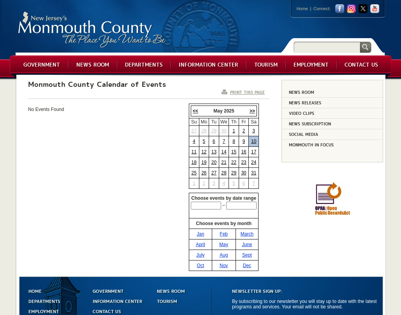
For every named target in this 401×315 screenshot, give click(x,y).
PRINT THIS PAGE (247, 92)
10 (253, 141)
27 (194, 131)
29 (213, 131)
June (247, 245)
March (247, 235)
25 (194, 173)
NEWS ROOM (171, 291)
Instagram (351, 8)
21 (223, 162)
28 (203, 131)
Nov (224, 266)
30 (223, 131)
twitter (363, 8)
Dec (247, 266)
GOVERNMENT (108, 291)
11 (194, 152)
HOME (35, 291)
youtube (374, 8)
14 (223, 152)
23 (243, 162)
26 (203, 173)
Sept (247, 256)
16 (243, 152)
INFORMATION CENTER (117, 301)
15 (233, 152)
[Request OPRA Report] (332, 213)
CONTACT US (107, 311)
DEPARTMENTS (44, 301)
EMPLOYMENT (43, 311)
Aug (224, 256)
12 (203, 152)
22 (233, 162)
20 (213, 162)
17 (253, 152)
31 (253, 173)
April (200, 245)
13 (213, 152)
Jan (200, 235)
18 (194, 162)
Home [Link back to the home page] (302, 8)
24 (253, 162)
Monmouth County (92, 29)
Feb (224, 235)
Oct (200, 266)
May (223, 245)
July (200, 256)
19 (203, 162)
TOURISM (167, 301)
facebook (339, 8)
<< (195, 111)
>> (252, 111)
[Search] (327, 47)
